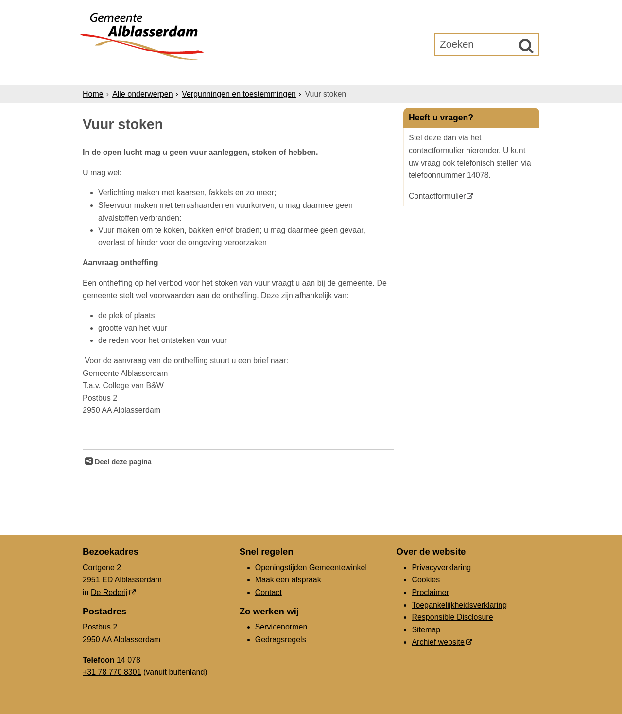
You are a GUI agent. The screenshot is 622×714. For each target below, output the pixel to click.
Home (93, 94)
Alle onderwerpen (142, 94)
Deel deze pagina (122, 462)
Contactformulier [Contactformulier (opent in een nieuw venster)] (437, 196)
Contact (268, 592)
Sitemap (426, 630)
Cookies (426, 580)
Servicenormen (281, 627)
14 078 (128, 660)
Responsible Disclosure (452, 617)
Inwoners (171, 73)
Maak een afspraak (288, 580)
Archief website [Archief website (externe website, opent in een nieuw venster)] (438, 642)
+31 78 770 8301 (112, 672)
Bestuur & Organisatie (337, 73)
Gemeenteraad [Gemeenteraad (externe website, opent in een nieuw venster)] (438, 73)
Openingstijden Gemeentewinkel (311, 567)
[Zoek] (526, 46)
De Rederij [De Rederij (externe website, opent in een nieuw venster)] (109, 592)
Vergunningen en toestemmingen (239, 94)
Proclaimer (430, 592)
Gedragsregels (280, 639)
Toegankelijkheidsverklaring (459, 605)
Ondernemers (239, 73)
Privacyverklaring (441, 567)
